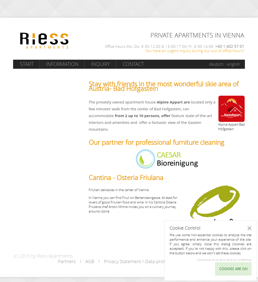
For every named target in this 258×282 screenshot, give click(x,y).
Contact (133, 64)
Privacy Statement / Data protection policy (147, 261)
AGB (89, 261)
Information (62, 64)
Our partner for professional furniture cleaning (156, 142)
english (233, 64)
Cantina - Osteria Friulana (126, 177)
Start (27, 64)
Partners (67, 261)
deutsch (216, 64)
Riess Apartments (44, 40)
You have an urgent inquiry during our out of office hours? (194, 50)
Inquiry (100, 64)
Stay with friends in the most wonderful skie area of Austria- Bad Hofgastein (164, 86)
